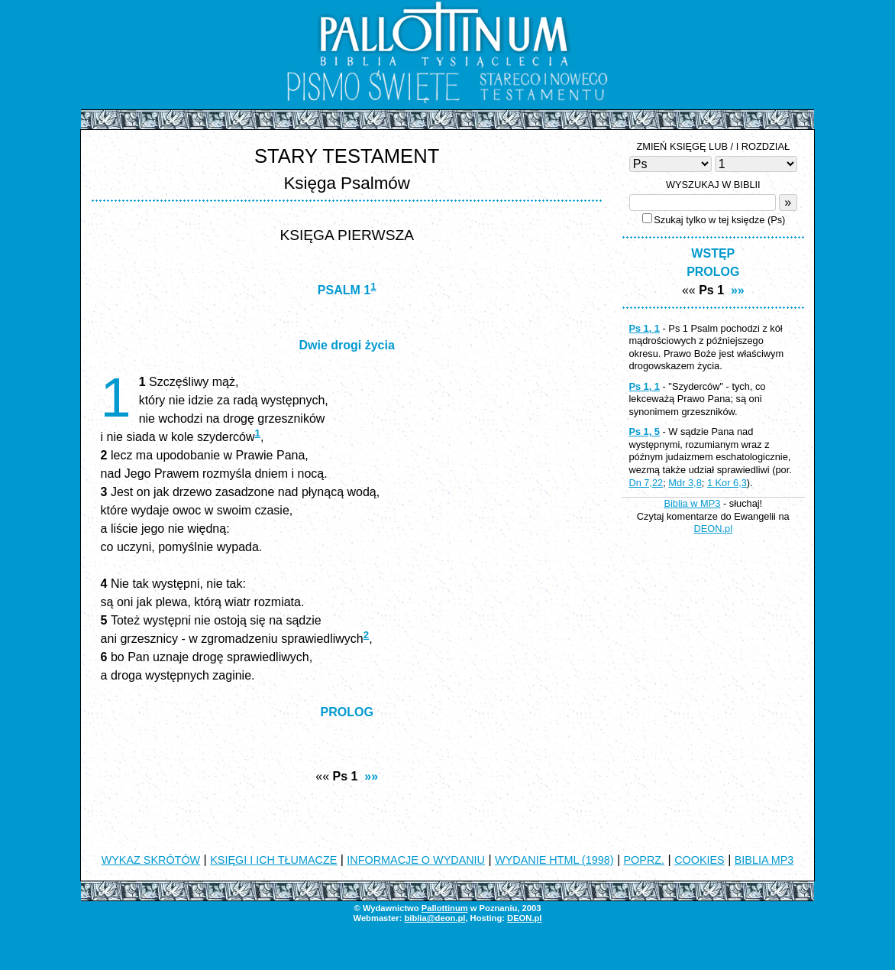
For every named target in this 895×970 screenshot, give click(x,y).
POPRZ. (644, 860)
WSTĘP (713, 253)
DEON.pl (713, 528)
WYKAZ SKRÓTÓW (151, 860)
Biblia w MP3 (692, 503)
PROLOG (347, 712)
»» (371, 776)
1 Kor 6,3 (727, 482)
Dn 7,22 (645, 482)
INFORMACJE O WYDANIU (416, 860)
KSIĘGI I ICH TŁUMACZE (273, 860)
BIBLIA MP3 (764, 860)
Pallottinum (445, 908)
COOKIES (699, 860)
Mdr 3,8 (684, 482)
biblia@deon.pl (434, 918)
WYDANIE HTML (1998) (554, 860)
